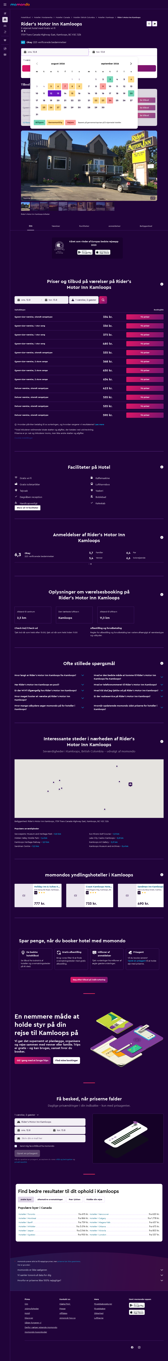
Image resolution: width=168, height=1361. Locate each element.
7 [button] (65, 86)
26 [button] (51, 107)
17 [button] (37, 100)
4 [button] (44, 86)
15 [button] (72, 93)
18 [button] (44, 100)
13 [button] (58, 93)
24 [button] (37, 107)
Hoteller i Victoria (98, 1231)
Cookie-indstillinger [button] (24, 438)
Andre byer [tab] (26, 1200)
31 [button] (37, 114)
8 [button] (72, 86)
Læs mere (99, 425)
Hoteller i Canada (63, 17)
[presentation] (102, 252)
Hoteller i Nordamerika (43, 17)
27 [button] (58, 107)
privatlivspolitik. (21, 1162)
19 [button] (51, 100)
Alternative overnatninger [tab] (50, 1200)
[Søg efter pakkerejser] (5, 32)
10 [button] (37, 93)
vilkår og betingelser (64, 1159)
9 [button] (79, 86)
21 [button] (65, 100)
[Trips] (5, 40)
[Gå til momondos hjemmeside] (20, 4)
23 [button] (79, 100)
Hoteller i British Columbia (84, 17)
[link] (89, 980)
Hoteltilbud (26, 17)
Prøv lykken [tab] (74, 1200)
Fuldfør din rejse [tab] (94, 1200)
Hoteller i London (98, 1235)
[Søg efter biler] (5, 26)
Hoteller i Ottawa (98, 1227)
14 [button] (65, 93)
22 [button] (72, 100)
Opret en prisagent (137, 961)
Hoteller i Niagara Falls (100, 1222)
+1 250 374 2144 (29, 38)
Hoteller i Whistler (27, 1227)
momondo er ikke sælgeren (90, 1270)
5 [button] (51, 86)
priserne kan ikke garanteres (69, 1261)
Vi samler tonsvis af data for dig (90, 1275)
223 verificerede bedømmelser (49, 42)
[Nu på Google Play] (85, 252)
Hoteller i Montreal (27, 1218)
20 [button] (58, 100)
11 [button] (44, 93)
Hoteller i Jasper (26, 1231)
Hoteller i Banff (25, 1222)
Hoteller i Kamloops (106, 17)
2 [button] (79, 79)
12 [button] (51, 93)
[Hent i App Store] (102, 252)
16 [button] (79, 93)
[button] (5, 4)
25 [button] (44, 107)
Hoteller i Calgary (98, 1218)
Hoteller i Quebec (27, 1235)
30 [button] (79, 107)
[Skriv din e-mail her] (52, 1138)
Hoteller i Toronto (27, 1214)
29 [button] (72, 107)
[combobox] (52, 1122)
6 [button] (58, 86)
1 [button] (72, 79)
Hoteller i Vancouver (99, 1214)
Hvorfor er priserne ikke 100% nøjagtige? (90, 1280)
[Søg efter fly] (5, 13)
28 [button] (65, 107)
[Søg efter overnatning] (5, 20)
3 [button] (37, 86)
